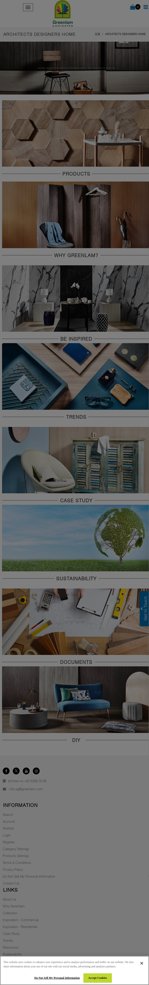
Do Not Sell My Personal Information (57, 978)
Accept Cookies (97, 978)
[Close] (142, 963)
